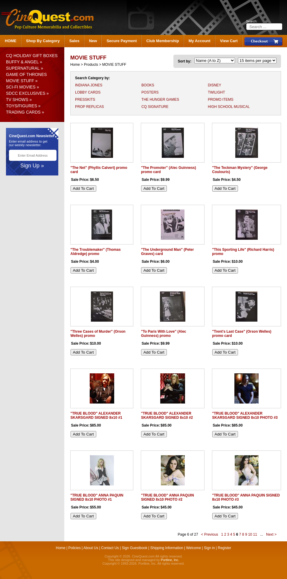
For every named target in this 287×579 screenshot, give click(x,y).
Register (224, 548)
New (93, 41)
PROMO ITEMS (220, 99)
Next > (271, 534)
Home (75, 64)
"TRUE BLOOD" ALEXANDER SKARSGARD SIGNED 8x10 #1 (96, 415)
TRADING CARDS (23, 112)
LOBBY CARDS (87, 92)
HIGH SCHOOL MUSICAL (229, 107)
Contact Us (110, 548)
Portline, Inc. (170, 560)
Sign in (209, 548)
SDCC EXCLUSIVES (25, 93)
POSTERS (149, 92)
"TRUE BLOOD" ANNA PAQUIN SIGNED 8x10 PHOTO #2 (167, 497)
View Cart (229, 41)
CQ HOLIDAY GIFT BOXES (32, 55)
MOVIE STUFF (20, 80)
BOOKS (147, 85)
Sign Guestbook (134, 548)
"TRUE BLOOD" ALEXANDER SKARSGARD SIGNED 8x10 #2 (167, 415)
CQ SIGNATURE (154, 107)
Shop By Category (43, 41)
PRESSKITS (85, 99)
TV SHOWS (17, 99)
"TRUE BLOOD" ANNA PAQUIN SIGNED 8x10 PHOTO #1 (97, 497)
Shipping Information (166, 548)
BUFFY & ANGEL (22, 61)
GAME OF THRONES (26, 74)
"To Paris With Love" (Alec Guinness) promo (163, 333)
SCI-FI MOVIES (21, 87)
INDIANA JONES (88, 85)
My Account (199, 41)
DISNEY (214, 85)
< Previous (209, 534)
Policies (74, 548)
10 (250, 534)
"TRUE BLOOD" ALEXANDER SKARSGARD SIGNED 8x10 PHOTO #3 (245, 415)
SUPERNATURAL (23, 68)
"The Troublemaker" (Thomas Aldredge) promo (96, 252)
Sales (74, 41)
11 (255, 534)
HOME (10, 41)
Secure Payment (121, 41)
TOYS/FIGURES (21, 105)
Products (91, 64)
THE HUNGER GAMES (160, 99)
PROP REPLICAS (89, 107)
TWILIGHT (216, 92)
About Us (90, 548)
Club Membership (162, 41)
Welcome (193, 548)
